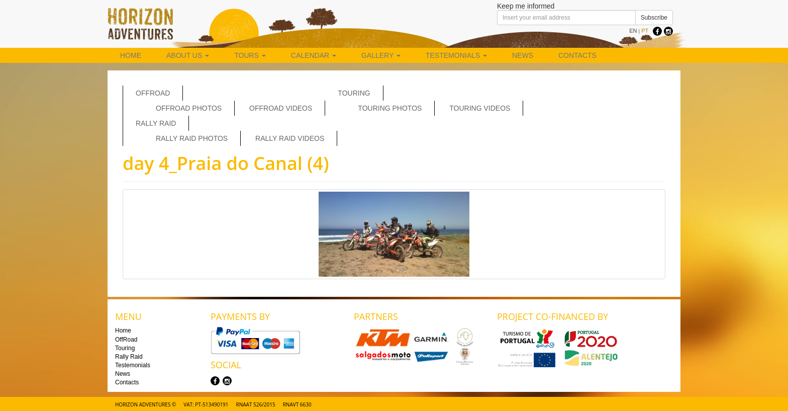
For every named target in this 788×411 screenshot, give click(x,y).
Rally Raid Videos (289, 138)
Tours (250, 55)
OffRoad (153, 93)
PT (644, 31)
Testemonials (456, 55)
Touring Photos (390, 108)
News (522, 55)
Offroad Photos (189, 108)
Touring (354, 93)
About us (187, 55)
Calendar (313, 55)
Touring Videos (479, 108)
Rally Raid (156, 123)
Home (130, 55)
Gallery (381, 55)
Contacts (577, 55)
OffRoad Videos (280, 108)
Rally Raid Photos (192, 138)
